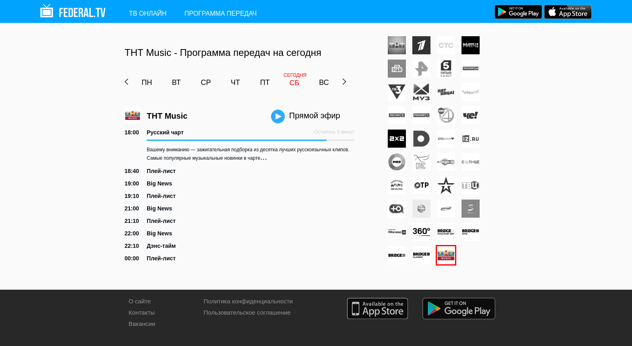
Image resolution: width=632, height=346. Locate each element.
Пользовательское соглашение (247, 312)
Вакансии (142, 323)
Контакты (142, 312)
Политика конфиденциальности (248, 301)
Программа (221, 13)
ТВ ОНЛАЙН (147, 13)
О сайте (140, 301)
